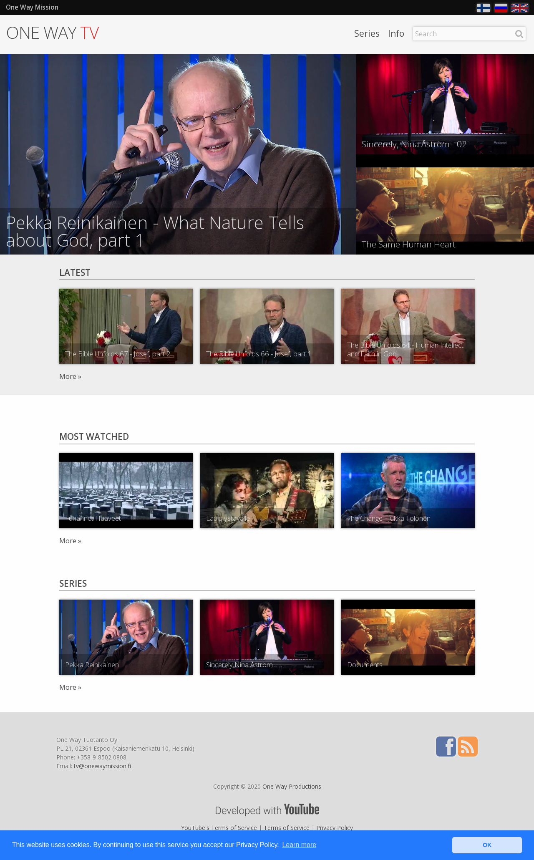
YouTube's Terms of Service (219, 828)
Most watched (94, 436)
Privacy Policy (334, 828)
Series (367, 34)
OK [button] (487, 845)
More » (70, 376)
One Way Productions (291, 786)
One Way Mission (32, 7)
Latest (75, 272)
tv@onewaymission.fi (102, 766)
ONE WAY (52, 32)
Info (396, 34)
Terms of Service (287, 828)
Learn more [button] (299, 844)
